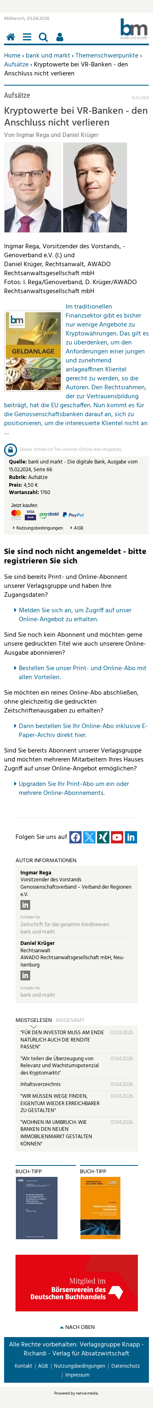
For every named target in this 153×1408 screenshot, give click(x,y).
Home (12, 56)
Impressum (77, 1375)
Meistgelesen (34, 1020)
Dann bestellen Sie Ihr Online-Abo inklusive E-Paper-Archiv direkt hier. (83, 731)
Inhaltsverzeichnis (40, 1084)
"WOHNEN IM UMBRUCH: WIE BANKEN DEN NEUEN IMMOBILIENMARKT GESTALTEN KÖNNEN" (56, 1133)
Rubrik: (18, 477)
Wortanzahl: (24, 492)
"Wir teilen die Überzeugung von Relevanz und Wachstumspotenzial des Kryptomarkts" (59, 1066)
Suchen (44, 41)
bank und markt (48, 56)
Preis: (15, 485)
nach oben (80, 1327)
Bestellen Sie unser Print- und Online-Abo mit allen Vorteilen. (82, 673)
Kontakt (23, 1366)
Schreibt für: (30, 917)
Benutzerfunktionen (61, 41)
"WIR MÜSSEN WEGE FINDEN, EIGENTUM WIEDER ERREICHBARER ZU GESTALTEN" (60, 1103)
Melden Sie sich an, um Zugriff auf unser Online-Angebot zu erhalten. (75, 615)
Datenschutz (125, 1366)
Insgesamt (70, 1020)
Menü (28, 41)
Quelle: (18, 462)
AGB (78, 528)
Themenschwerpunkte (106, 56)
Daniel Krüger (37, 943)
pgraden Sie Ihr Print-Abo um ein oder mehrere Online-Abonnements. (74, 789)
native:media (87, 1393)
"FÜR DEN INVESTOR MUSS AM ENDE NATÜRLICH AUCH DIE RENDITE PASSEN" (62, 1039)
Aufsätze (16, 65)
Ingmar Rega (35, 873)
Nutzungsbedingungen (39, 528)
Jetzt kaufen (24, 505)
